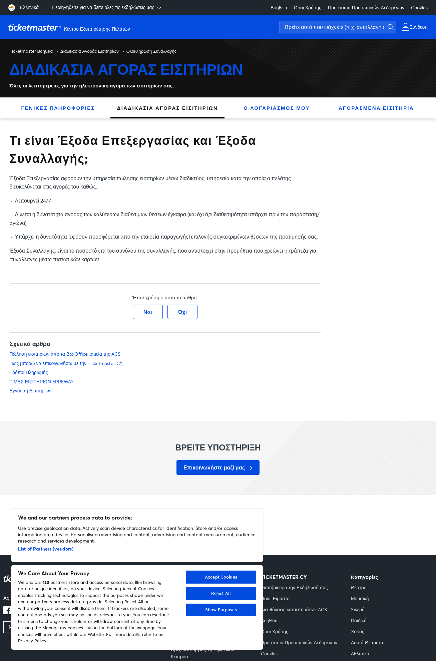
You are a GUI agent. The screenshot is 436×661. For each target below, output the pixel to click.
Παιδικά (359, 620)
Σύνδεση (419, 27)
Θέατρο (359, 587)
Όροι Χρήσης (307, 7)
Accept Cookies (221, 577)
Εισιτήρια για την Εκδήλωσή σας (294, 587)
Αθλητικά (360, 653)
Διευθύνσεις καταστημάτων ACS (294, 609)
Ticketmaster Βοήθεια (31, 51)
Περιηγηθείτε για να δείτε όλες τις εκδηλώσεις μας (107, 7)
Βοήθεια (279, 7)
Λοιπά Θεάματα (367, 642)
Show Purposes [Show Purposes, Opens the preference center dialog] (221, 610)
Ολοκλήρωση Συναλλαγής (151, 51)
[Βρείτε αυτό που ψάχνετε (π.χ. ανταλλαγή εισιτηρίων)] (338, 27)
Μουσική (360, 598)
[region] (137, 579)
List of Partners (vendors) (45, 549)
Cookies (419, 7)
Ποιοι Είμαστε (275, 598)
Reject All (221, 593)
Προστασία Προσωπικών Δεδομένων (366, 7)
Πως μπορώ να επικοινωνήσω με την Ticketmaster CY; (67, 363)
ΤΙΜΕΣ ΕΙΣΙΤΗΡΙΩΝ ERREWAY (41, 381)
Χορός (357, 631)
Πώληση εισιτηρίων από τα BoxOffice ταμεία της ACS (65, 354)
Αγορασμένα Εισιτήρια (376, 107)
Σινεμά (358, 609)
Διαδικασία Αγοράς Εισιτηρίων (89, 51)
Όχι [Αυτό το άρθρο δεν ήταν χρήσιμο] (182, 311)
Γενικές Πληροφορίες (58, 107)
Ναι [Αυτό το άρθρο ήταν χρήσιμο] (147, 311)
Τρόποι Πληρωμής (29, 372)
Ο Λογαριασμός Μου (277, 107)
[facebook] (7, 612)
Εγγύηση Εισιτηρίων (31, 390)
